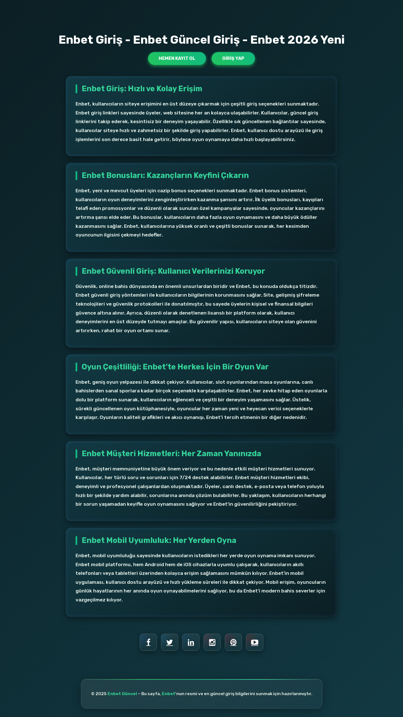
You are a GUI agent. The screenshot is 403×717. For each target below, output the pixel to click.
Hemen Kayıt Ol (177, 58)
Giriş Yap (233, 58)
